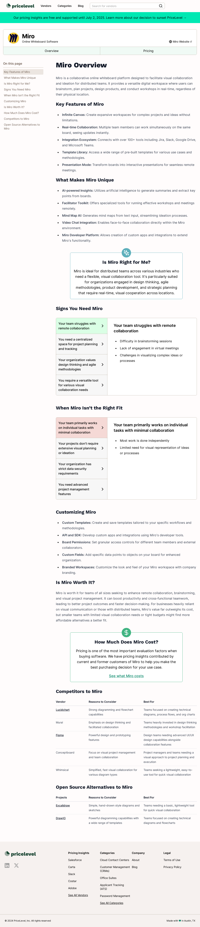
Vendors (46, 5)
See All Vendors (78, 895)
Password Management (115, 896)
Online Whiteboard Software (40, 41)
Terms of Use (171, 860)
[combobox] (127, 6)
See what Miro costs (126, 676)
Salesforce (75, 860)
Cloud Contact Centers (114, 860)
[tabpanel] (152, 343)
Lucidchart (63, 709)
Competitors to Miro (16, 118)
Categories (65, 5)
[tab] (81, 326)
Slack (71, 874)
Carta (71, 867)
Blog (81, 5)
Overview (52, 51)
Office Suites (108, 878)
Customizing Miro (15, 101)
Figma (60, 735)
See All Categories (111, 903)
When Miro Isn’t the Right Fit (22, 95)
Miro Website (182, 41)
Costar (72, 881)
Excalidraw (63, 805)
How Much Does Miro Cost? (21, 112)
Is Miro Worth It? (14, 107)
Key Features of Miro (17, 71)
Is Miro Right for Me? (17, 83)
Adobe (72, 888)
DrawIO (61, 818)
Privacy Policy (172, 867)
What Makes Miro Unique (20, 77)
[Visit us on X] (16, 865)
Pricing (148, 51)
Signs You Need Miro (17, 89)
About (135, 860)
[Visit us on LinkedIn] (7, 865)
